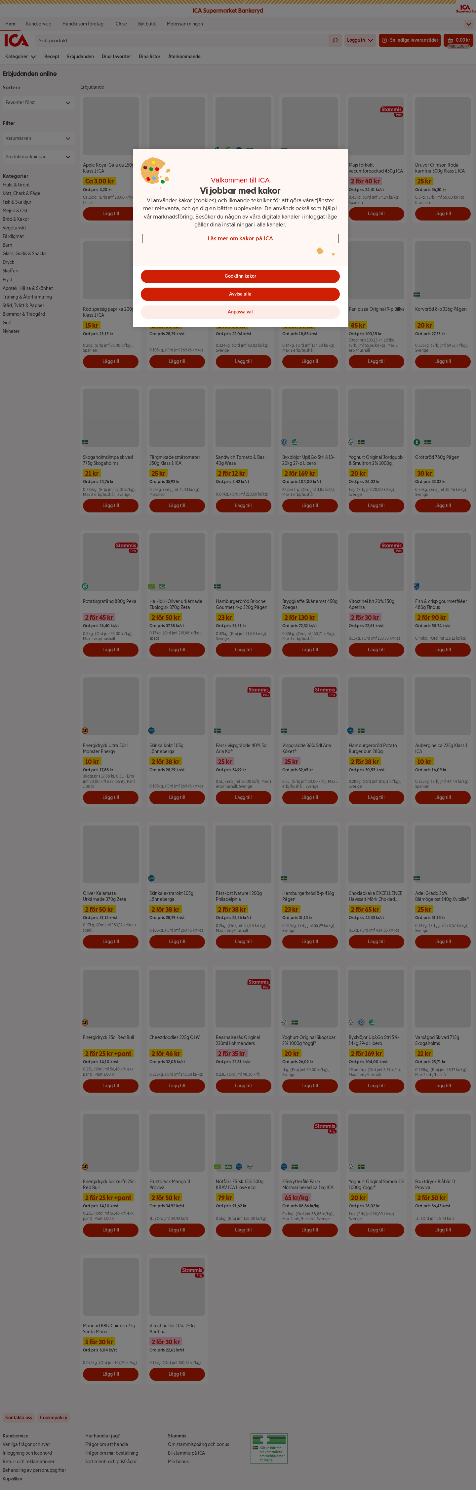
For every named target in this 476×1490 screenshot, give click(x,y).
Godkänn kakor (240, 276)
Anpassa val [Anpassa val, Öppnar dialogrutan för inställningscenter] (240, 312)
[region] (240, 238)
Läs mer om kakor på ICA (240, 238)
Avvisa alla (240, 294)
